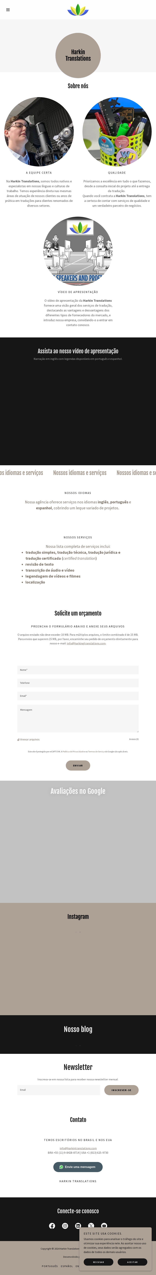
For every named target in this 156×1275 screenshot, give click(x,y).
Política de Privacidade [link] (73, 751)
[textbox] (78, 670)
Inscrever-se (121, 1090)
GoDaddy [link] (88, 1256)
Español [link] (67, 1266)
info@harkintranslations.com (78, 1148)
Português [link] (50, 1266)
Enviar (78, 765)
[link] (78, 9)
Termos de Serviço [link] (96, 751)
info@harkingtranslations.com (86, 643)
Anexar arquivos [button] (30, 739)
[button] (15, 9)
